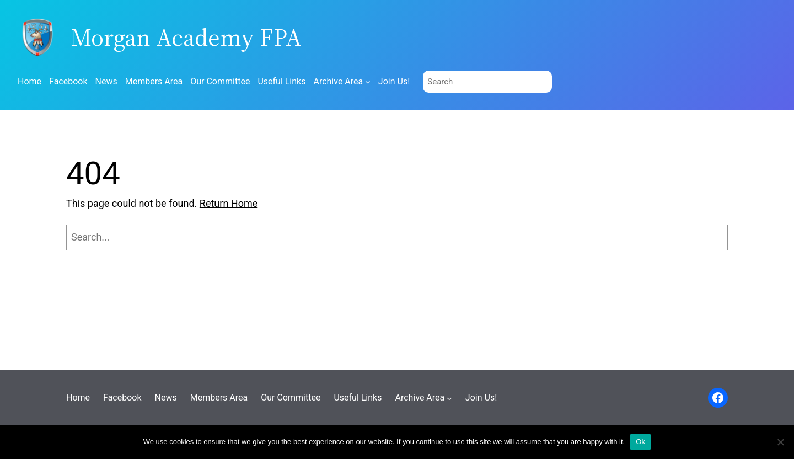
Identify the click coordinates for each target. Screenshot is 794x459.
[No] (780, 441)
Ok (640, 441)
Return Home (228, 203)
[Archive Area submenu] (368, 81)
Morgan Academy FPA (186, 37)
